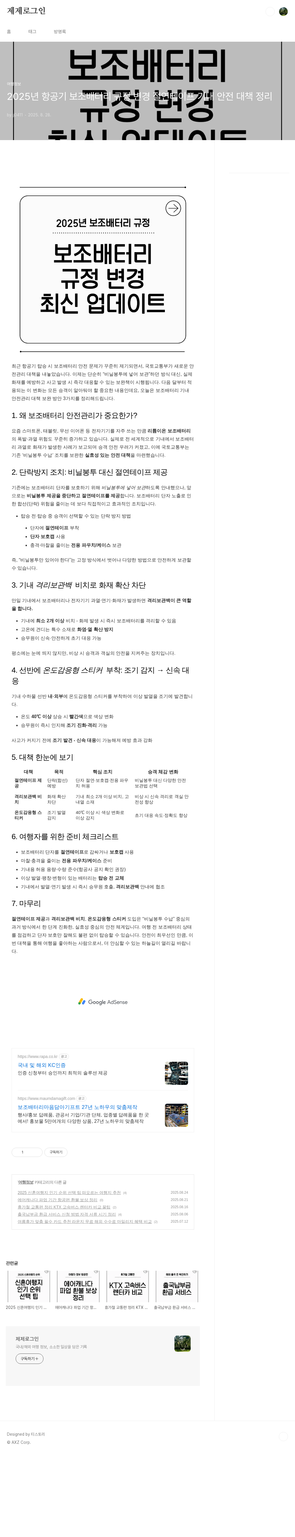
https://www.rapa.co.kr (38, 1137)
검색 (270, 11)
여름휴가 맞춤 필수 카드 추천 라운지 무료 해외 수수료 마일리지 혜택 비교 (85, 1302)
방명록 (60, 31)
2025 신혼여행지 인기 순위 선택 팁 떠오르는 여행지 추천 (69, 1273)
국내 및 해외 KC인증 (42, 1146)
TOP (283, 1517)
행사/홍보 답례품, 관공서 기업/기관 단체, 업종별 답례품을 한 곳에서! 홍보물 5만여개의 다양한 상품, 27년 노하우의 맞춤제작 (83, 1199)
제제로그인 (26, 11)
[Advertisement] (103, 213)
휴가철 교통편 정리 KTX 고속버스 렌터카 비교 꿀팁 (64, 1288)
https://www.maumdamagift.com (46, 1179)
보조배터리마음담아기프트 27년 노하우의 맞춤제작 (77, 1188)
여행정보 (25, 1263)
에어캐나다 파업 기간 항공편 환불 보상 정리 (57, 1281)
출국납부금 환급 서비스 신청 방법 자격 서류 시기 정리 (67, 1295)
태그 (32, 31)
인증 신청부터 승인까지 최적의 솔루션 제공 (63, 1153)
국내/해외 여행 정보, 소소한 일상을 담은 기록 (51, 1428)
